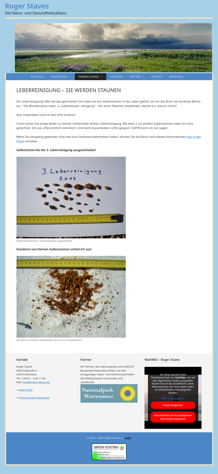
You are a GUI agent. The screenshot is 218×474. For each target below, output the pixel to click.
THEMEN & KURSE (92, 76)
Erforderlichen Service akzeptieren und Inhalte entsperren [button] (173, 417)
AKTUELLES (37, 76)
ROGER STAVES (62, 76)
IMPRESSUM (180, 76)
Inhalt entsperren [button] (173, 404)
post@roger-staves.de (36, 382)
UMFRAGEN (116, 76)
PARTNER (139, 76)
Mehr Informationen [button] (173, 398)
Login (128, 437)
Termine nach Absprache (34, 397)
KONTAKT (156, 76)
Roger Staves (27, 6)
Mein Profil (25, 390)
